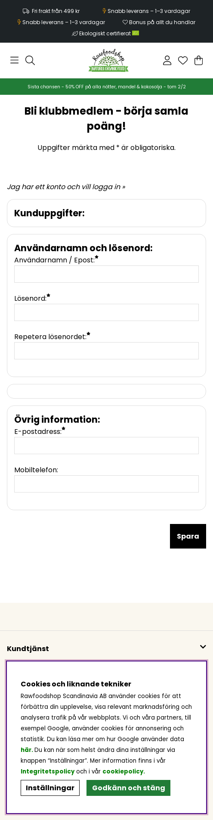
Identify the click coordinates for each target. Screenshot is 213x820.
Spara (188, 536)
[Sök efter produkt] (30, 60)
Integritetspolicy (47, 771)
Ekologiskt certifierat (109, 33)
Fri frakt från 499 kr (56, 11)
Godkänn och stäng (128, 788)
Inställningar (50, 788)
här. (27, 750)
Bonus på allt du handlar (162, 22)
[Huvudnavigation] (14, 60)
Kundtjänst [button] (28, 649)
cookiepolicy (122, 771)
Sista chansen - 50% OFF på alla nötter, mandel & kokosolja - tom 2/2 (107, 87)
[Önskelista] (183, 60)
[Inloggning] (167, 60)
